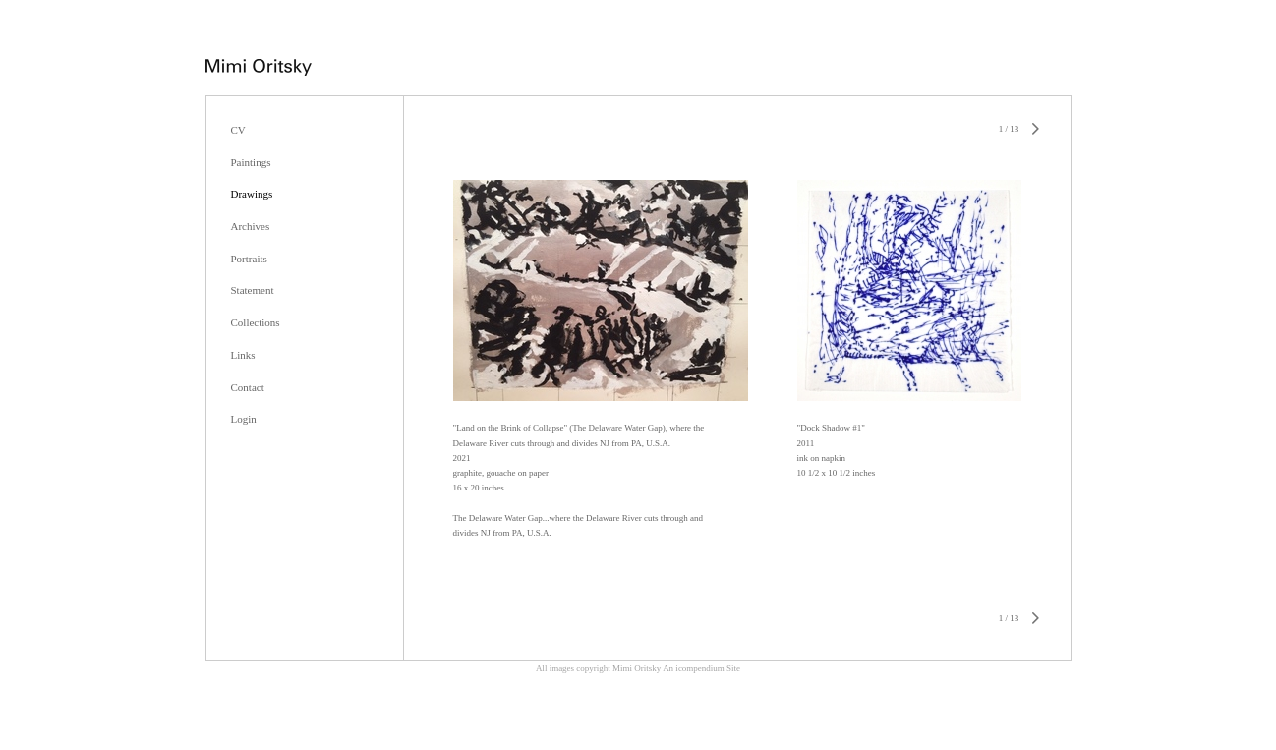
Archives (250, 226)
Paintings (251, 162)
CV (238, 130)
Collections (255, 322)
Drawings (252, 194)
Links (243, 355)
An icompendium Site (701, 668)
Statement (252, 290)
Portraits (249, 258)
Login (244, 419)
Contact (247, 387)
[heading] (258, 70)
